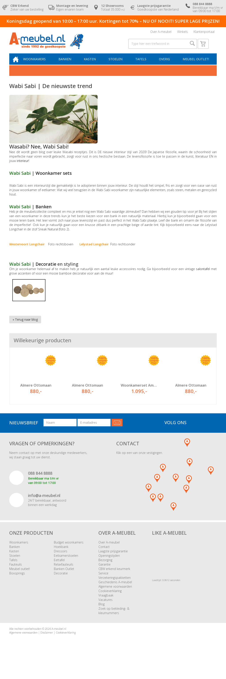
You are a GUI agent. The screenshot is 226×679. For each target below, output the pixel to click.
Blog (101, 619)
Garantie (104, 579)
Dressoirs (60, 566)
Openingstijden (109, 570)
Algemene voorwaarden (115, 601)
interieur (22, 166)
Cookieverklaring (110, 605)
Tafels (141, 64)
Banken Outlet (64, 583)
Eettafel (59, 574)
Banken (68, 64)
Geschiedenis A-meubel (115, 596)
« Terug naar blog (25, 325)
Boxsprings (17, 588)
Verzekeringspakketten (114, 592)
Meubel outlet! (195, 64)
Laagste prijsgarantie (113, 566)
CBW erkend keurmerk (114, 583)
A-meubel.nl (59, 643)
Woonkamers (38, 64)
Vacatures (105, 614)
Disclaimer (46, 647)
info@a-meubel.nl (44, 510)
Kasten (92, 64)
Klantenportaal (204, 32)
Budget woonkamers (68, 557)
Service (103, 588)
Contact (104, 561)
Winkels (182, 32)
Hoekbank (61, 561)
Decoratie (46, 269)
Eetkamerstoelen (66, 570)
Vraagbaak (105, 610)
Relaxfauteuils (63, 579)
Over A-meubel (160, 32)
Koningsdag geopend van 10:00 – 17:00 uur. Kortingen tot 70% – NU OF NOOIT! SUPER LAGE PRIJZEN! (113, 21)
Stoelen (117, 64)
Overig (164, 64)
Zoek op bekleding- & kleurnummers (113, 625)
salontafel (203, 274)
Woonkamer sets (54, 178)
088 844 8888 (40, 487)
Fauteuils (15, 579)
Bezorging (105, 574)
